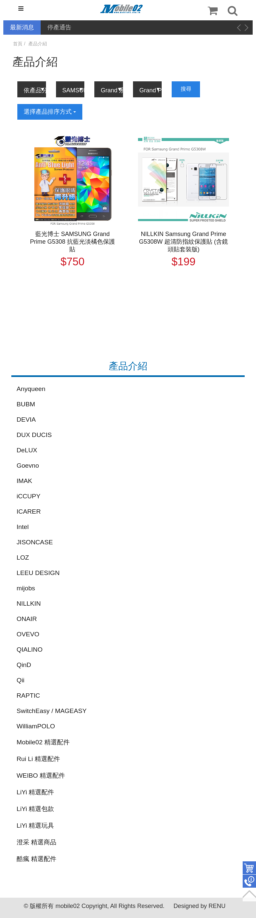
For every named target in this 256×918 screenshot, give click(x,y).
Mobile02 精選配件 (43, 742)
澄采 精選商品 (36, 842)
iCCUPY (28, 496)
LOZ (23, 557)
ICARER (29, 511)
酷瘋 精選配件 (36, 858)
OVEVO (28, 634)
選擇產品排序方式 (50, 111)
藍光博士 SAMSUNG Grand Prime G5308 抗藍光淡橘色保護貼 (72, 242)
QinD (24, 664)
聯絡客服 (249, 881)
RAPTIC (28, 695)
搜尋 (186, 89)
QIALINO (30, 649)
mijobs (26, 588)
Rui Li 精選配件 (38, 758)
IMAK (24, 480)
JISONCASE (35, 542)
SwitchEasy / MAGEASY (52, 710)
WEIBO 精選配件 (41, 775)
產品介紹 (37, 43)
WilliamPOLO (36, 726)
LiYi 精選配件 (35, 792)
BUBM (26, 404)
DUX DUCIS (34, 434)
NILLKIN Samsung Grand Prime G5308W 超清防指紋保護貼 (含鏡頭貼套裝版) (183, 242)
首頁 (17, 43)
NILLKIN (29, 603)
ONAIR (27, 618)
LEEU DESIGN (38, 572)
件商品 (249, 868)
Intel (23, 526)
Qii (20, 680)
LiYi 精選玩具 (35, 825)
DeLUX (27, 450)
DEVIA (26, 419)
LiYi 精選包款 (35, 808)
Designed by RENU (199, 906)
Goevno (28, 465)
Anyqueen (31, 388)
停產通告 (59, 27)
